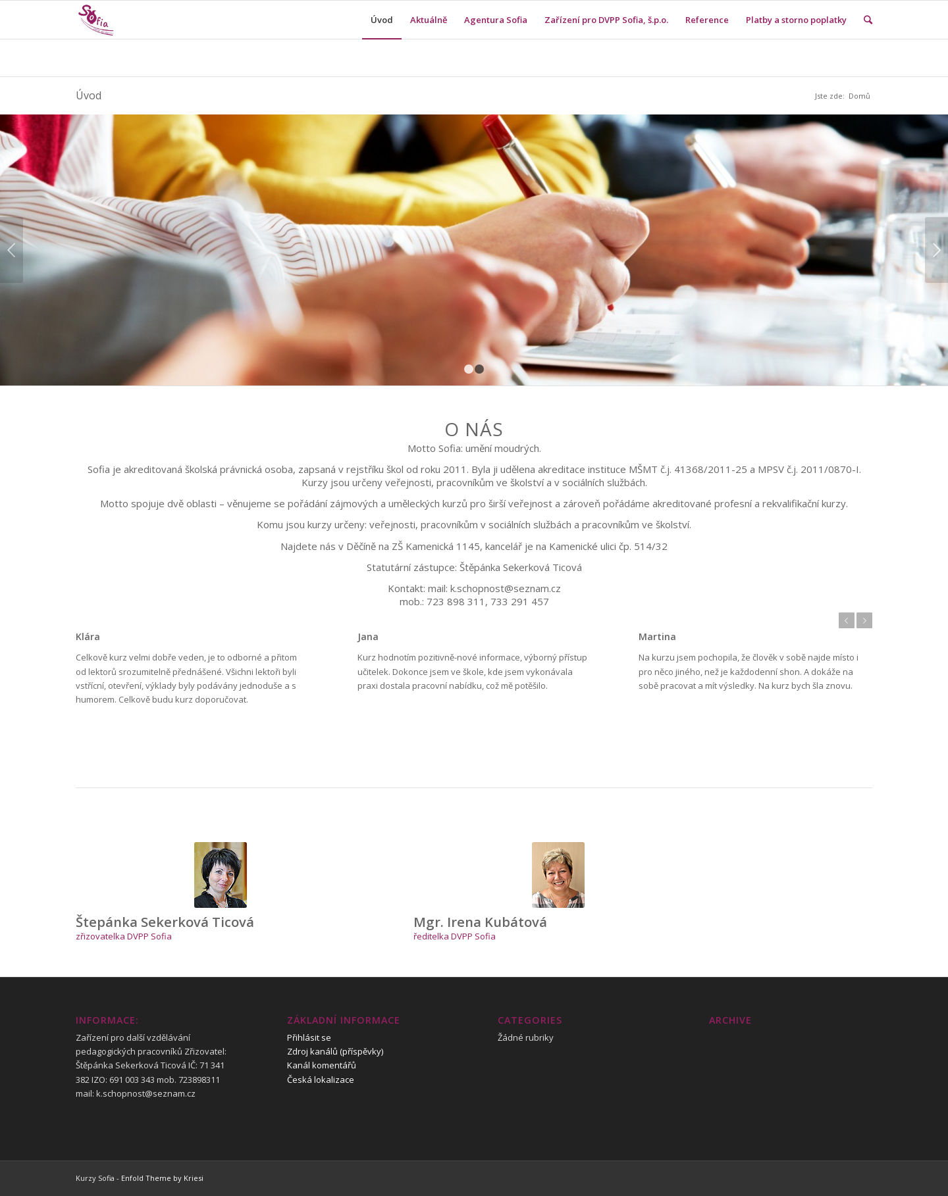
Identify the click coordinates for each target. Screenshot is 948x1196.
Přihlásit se (309, 1037)
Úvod (88, 95)
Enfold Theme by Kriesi (162, 1178)
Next (936, 250)
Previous (11, 250)
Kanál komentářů (321, 1065)
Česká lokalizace (320, 1079)
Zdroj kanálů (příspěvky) (335, 1051)
